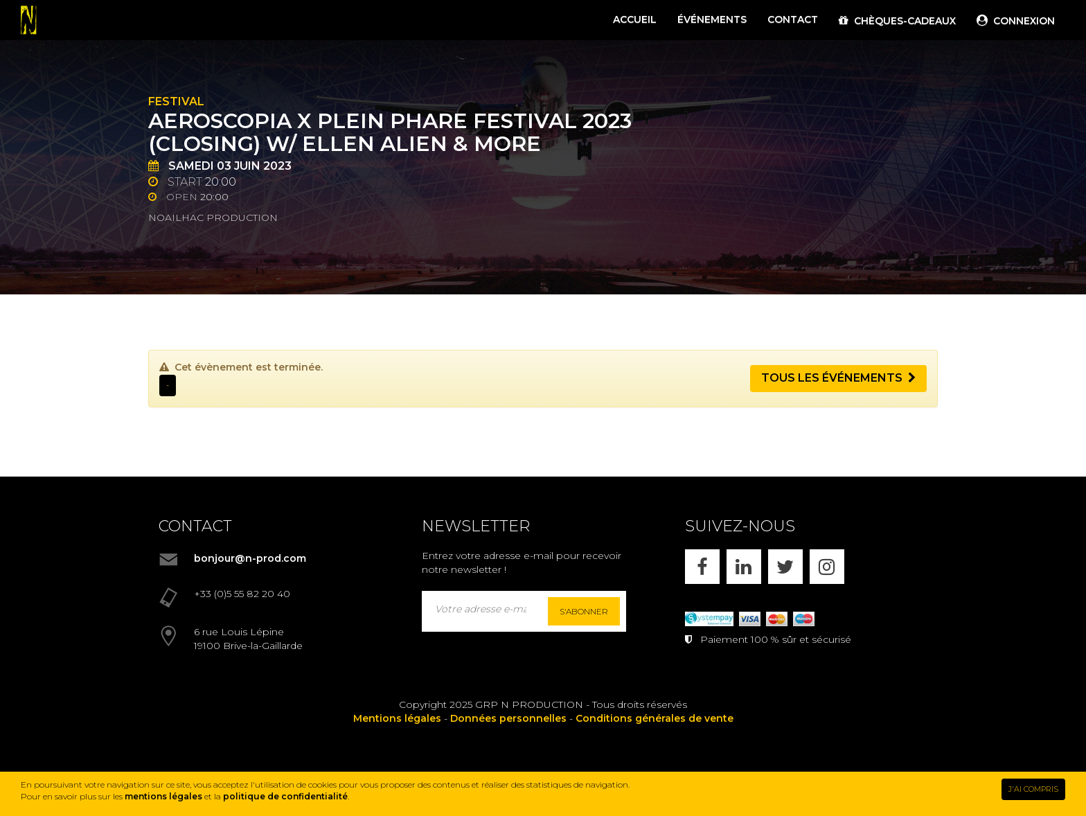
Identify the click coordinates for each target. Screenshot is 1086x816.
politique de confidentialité (285, 796)
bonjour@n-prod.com (250, 558)
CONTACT (792, 19)
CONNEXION (1016, 21)
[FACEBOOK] (702, 566)
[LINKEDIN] (744, 566)
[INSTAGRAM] (827, 566)
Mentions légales (397, 718)
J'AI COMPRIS (1033, 789)
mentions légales (163, 796)
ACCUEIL (635, 19)
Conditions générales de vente (654, 718)
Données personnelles (508, 718)
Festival (176, 101)
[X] (785, 566)
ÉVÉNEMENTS (712, 19)
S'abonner (584, 611)
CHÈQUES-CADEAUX (897, 21)
